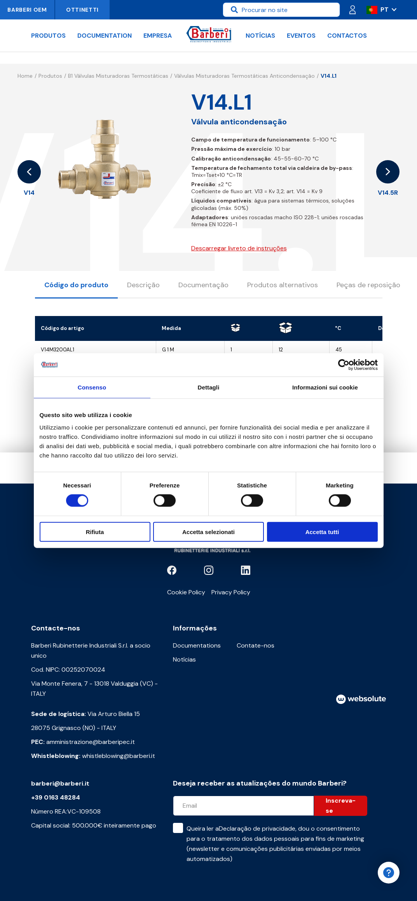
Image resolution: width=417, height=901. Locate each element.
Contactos (347, 35)
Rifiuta (95, 531)
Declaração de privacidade (257, 828)
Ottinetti (82, 9)
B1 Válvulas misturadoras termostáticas (118, 75)
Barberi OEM (27, 9)
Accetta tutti (322, 531)
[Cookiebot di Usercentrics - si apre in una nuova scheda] (344, 365)
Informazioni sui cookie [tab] (325, 387)
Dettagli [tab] (209, 387)
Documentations (197, 645)
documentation (104, 35)
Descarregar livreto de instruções (239, 248)
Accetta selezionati (208, 531)
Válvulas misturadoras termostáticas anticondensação (244, 75)
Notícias (260, 35)
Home (25, 75)
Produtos (48, 35)
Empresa (157, 35)
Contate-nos (255, 645)
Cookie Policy (186, 592)
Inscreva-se (341, 805)
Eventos (301, 35)
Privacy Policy (230, 592)
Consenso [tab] (92, 387)
